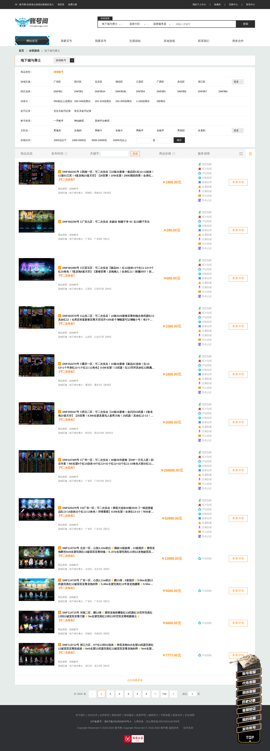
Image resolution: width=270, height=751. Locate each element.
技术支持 (188, 727)
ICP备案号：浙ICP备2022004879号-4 (110, 721)
